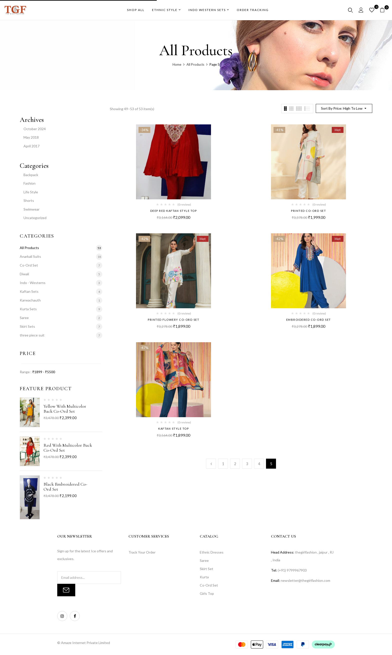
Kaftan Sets (29, 291)
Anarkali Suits (30, 256)
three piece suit (32, 335)
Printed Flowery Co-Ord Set (173, 319)
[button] (384, 10)
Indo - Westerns (33, 283)
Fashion (30, 183)
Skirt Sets (27, 326)
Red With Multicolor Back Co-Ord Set (68, 447)
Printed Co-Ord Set (308, 210)
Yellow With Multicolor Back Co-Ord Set (65, 408)
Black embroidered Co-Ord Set (65, 486)
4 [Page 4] (259, 463)
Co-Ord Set (29, 265)
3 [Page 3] (247, 463)
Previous (211, 464)
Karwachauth (30, 300)
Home (176, 64)
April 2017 (32, 146)
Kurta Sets (28, 309)
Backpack (31, 175)
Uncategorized (35, 218)
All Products (195, 64)
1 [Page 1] (223, 463)
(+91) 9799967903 (292, 570)
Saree (24, 318)
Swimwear (32, 209)
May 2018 (31, 137)
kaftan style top (173, 428)
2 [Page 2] (235, 463)
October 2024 (35, 129)
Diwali (24, 274)
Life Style (31, 192)
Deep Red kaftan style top (173, 210)
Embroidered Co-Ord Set (308, 319)
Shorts (29, 200)
